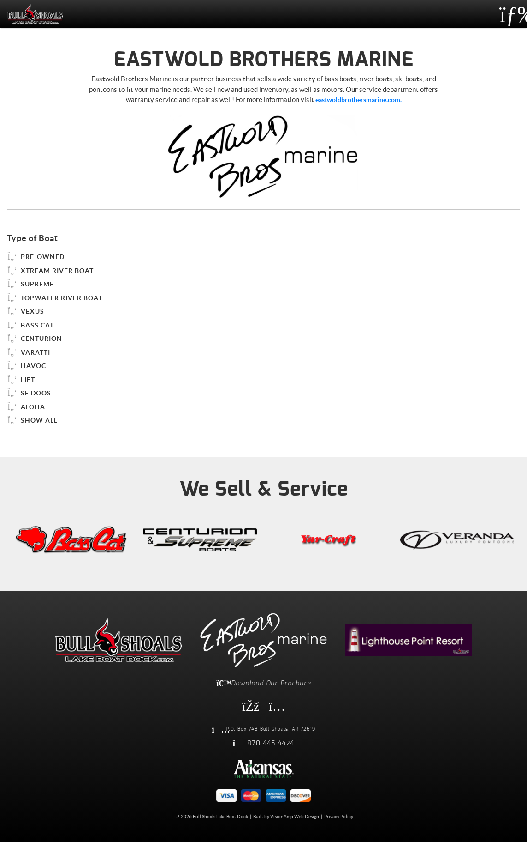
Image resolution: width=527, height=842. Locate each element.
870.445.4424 (270, 743)
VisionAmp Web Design (294, 816)
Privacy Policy (338, 816)
